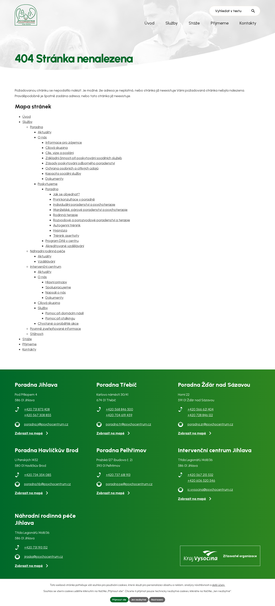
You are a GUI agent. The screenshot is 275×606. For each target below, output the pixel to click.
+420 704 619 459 (119, 420)
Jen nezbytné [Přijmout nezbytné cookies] (138, 599)
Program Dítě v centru (62, 246)
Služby (171, 22)
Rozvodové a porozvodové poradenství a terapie (91, 225)
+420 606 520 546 (201, 486)
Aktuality (44, 137)
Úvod (149, 22)
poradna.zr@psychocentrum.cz (210, 430)
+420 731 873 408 (37, 415)
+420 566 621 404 (201, 415)
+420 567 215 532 (200, 480)
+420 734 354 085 (37, 480)
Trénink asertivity (66, 241)
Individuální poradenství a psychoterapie (84, 210)
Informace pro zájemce (63, 148)
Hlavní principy (56, 287)
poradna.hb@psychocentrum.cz (47, 489)
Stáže (194, 22)
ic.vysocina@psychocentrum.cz (210, 495)
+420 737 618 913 (118, 480)
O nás (42, 143)
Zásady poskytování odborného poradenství (80, 168)
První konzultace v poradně (74, 205)
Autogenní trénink (67, 230)
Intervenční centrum (45, 272)
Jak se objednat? (66, 199)
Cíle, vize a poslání (59, 158)
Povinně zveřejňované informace (55, 334)
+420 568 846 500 (119, 415)
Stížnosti (36, 339)
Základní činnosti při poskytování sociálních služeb (83, 163)
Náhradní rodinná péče (47, 256)
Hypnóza (60, 236)
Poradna (36, 132)
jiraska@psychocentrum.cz (43, 562)
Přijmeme (220, 22)
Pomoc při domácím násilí (64, 318)
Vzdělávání (46, 267)
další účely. (218, 584)
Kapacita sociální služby (63, 179)
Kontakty (248, 22)
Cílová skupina (56, 153)
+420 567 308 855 (37, 420)
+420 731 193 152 (36, 553)
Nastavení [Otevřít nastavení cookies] (159, 599)
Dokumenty (54, 184)
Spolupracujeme (58, 293)
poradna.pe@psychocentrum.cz (129, 489)
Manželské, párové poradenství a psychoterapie (90, 215)
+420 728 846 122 (200, 420)
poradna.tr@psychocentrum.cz (128, 430)
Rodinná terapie (65, 220)
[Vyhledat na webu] (234, 11)
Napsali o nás (55, 298)
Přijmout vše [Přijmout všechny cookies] (116, 599)
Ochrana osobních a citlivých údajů (71, 174)
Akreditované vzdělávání (64, 251)
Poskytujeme (48, 189)
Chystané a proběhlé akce (58, 329)
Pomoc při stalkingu (60, 324)
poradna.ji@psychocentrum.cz (46, 430)
